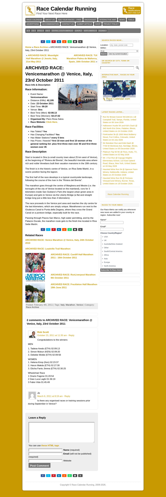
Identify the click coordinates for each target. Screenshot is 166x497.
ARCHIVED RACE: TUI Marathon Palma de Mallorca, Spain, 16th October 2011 (82, 58)
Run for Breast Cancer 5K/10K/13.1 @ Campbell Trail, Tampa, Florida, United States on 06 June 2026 (119, 119)
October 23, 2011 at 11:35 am (52, 335)
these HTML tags (50, 449)
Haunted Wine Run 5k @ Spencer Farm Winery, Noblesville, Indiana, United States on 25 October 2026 (120, 172)
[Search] (117, 67)
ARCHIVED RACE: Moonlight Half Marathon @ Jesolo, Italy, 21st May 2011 (42, 58)
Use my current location (118, 54)
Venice (79, 305)
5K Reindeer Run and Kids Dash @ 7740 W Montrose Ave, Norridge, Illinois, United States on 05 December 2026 (120, 146)
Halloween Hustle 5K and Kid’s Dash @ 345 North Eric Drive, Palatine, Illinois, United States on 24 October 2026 (120, 128)
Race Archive (41, 47)
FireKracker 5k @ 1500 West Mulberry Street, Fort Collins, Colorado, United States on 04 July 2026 (119, 137)
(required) (71, 454)
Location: (104, 45)
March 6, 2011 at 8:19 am (50, 396)
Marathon (70, 305)
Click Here (51, 122)
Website (67, 464)
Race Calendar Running (66, 9)
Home (28, 47)
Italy (63, 305)
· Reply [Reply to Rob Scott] (70, 335)
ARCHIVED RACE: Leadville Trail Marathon (48, 249)
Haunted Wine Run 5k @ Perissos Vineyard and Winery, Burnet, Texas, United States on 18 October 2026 (118, 181)
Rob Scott (43, 332)
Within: (103, 48)
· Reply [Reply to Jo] (66, 396)
